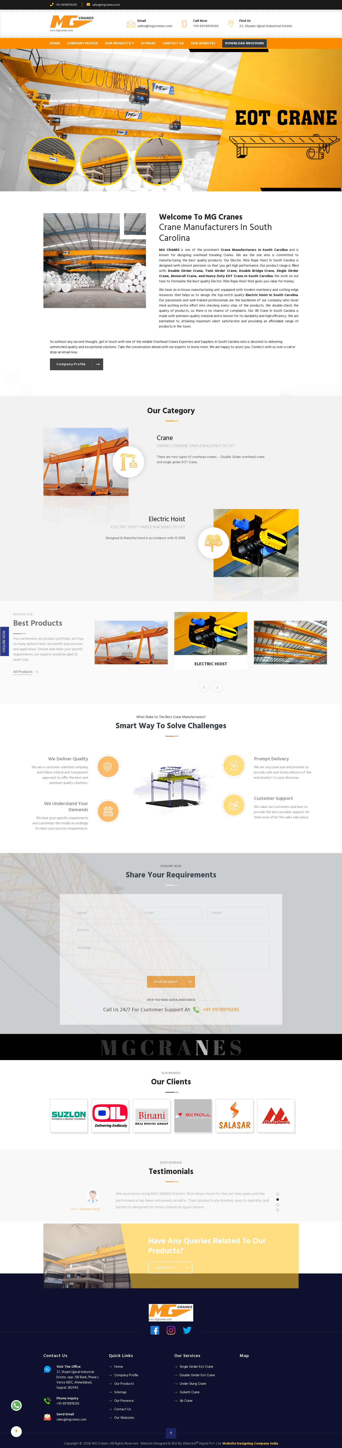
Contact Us (173, 43)
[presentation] (204, 687)
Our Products (119, 43)
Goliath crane (190, 1392)
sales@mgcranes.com (103, 4)
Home (55, 43)
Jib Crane (186, 1400)
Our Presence (124, 1400)
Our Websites (203, 43)
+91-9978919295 (63, 4)
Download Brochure (244, 43)
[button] (25, 120)
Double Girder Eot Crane (197, 1375)
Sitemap (148, 43)
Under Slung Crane (193, 1383)
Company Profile (82, 43)
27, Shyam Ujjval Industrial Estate (265, 26)
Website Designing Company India (250, 1443)
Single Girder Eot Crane (196, 1366)
